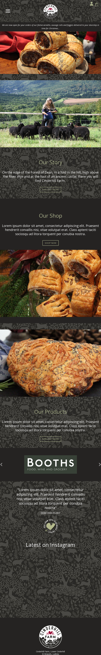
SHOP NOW (50, 242)
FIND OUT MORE (50, 189)
